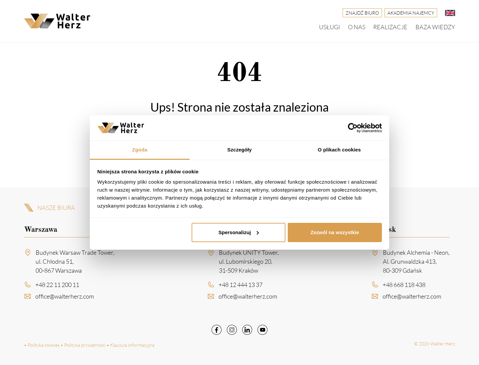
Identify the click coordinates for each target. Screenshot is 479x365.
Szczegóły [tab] (239, 149)
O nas (356, 27)
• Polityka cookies (42, 345)
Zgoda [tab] (139, 149)
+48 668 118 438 (404, 286)
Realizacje (390, 27)
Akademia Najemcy (411, 13)
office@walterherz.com (64, 297)
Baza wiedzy (435, 27)
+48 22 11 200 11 (57, 286)
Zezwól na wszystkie (334, 232)
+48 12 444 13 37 (240, 286)
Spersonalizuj (239, 232)
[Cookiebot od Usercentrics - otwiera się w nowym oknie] (353, 128)
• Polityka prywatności (83, 345)
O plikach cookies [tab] (339, 149)
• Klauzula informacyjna (130, 345)
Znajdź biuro (362, 13)
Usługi (329, 27)
